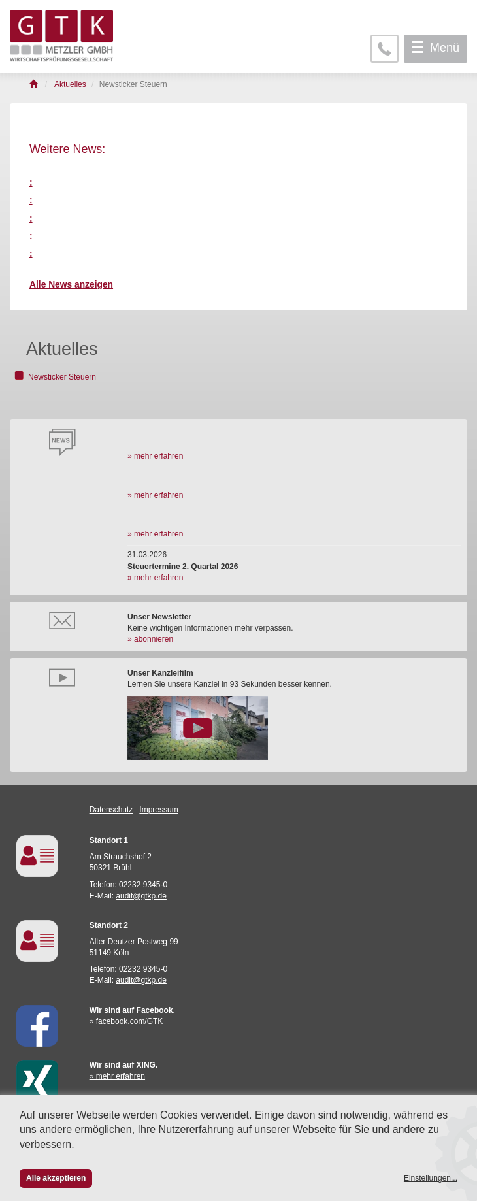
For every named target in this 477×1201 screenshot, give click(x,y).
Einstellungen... (430, 1178)
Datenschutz (111, 809)
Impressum (158, 809)
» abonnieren (150, 639)
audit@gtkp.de (141, 895)
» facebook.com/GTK (126, 1021)
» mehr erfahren (155, 456)
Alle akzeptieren (56, 1178)
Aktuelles (62, 349)
